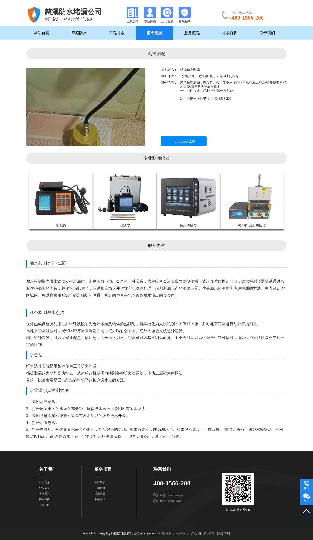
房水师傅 (209, 533)
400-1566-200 (184, 141)
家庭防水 (79, 33)
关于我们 (267, 33)
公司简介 (44, 482)
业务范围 (44, 488)
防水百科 (229, 33)
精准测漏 (154, 33)
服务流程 (192, 33)
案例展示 (44, 493)
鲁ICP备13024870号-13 (175, 533)
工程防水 (117, 33)
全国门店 (44, 505)
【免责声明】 (223, 533)
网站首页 (41, 33)
